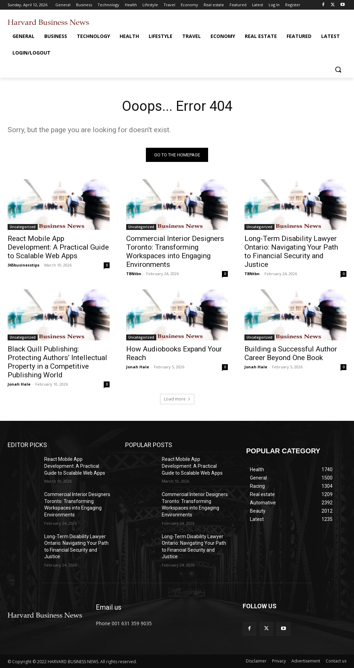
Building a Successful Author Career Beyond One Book (290, 353)
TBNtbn (133, 273)
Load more (177, 399)
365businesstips (23, 265)
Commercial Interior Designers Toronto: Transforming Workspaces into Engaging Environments (175, 251)
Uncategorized (23, 226)
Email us (108, 607)
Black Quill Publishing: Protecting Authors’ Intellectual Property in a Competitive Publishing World (57, 362)
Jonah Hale (19, 384)
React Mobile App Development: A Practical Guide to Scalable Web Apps (58, 247)
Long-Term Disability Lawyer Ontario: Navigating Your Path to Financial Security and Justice (291, 251)
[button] (338, 69)
